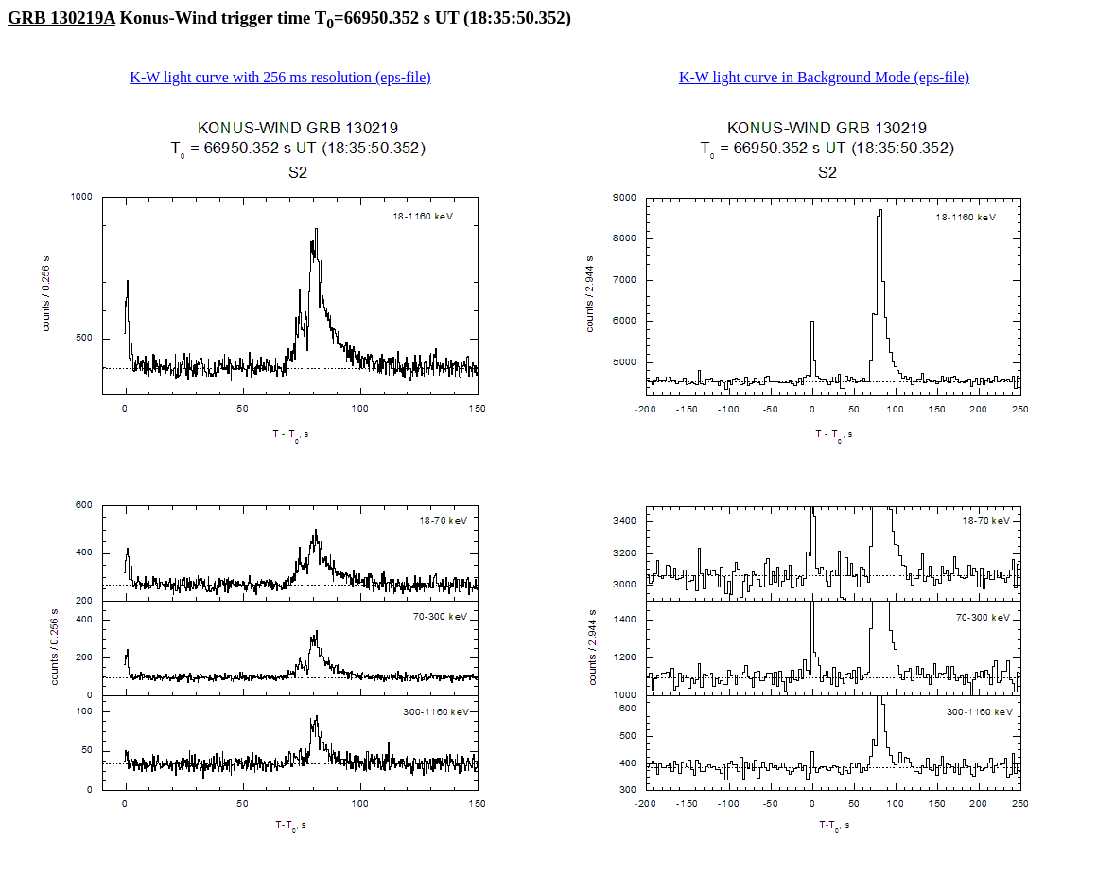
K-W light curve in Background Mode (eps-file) (824, 77)
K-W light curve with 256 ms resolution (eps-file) (280, 77)
